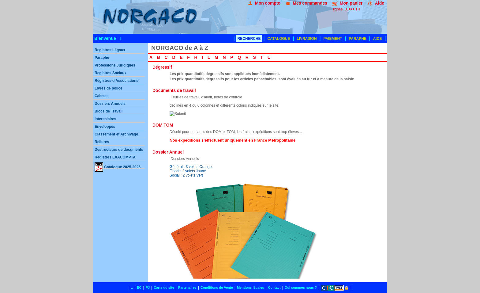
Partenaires (187, 287)
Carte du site (164, 287)
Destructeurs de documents (119, 149)
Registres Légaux (110, 50)
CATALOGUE (278, 38)
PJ (148, 287)
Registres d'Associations (116, 80)
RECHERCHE (249, 38)
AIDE (377, 38)
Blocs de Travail (108, 111)
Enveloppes (105, 126)
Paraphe (102, 57)
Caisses (101, 96)
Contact (274, 287)
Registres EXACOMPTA (115, 157)
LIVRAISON (307, 38)
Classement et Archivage (116, 134)
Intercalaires (105, 119)
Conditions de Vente (217, 287)
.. (132, 287)
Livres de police (108, 88)
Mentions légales (250, 287)
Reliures (102, 142)
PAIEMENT (332, 38)
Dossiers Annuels (110, 103)
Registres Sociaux (110, 73)
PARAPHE (357, 38)
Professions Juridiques (115, 65)
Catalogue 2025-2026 (118, 165)
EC (139, 287)
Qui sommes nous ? (301, 287)
